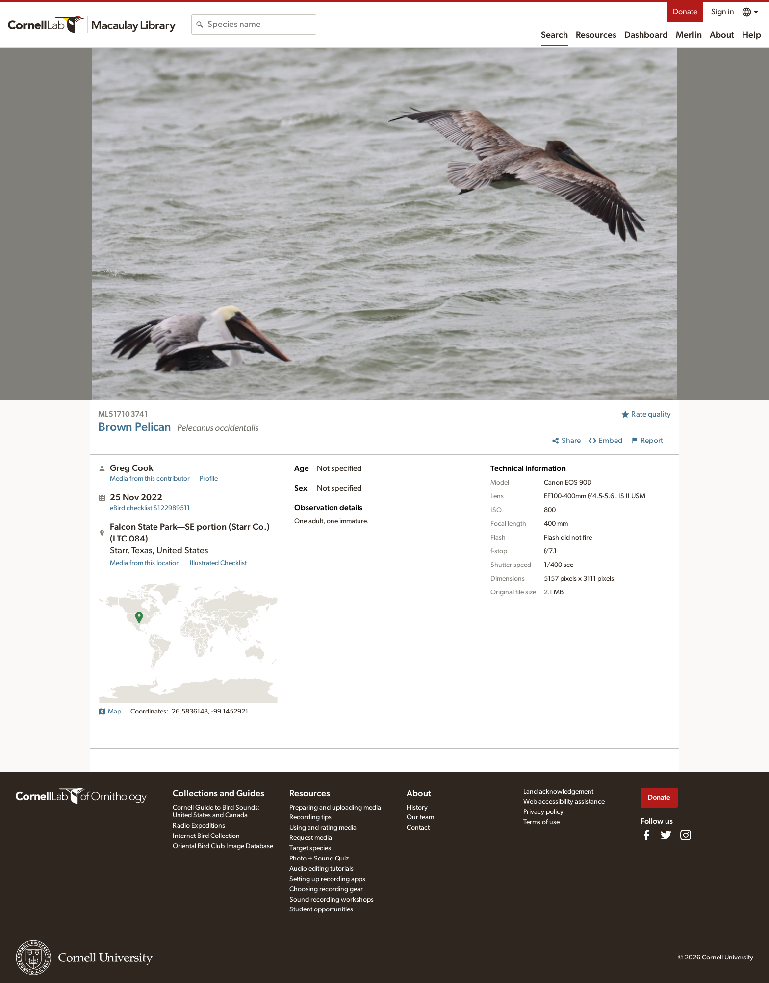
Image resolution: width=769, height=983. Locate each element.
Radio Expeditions (199, 825)
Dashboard (646, 35)
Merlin (689, 35)
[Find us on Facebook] (646, 835)
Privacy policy (543, 812)
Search (554, 35)
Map (109, 711)
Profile (209, 478)
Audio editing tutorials (321, 868)
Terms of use (541, 822)
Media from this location (145, 563)
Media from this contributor (150, 478)
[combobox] (261, 24)
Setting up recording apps (327, 879)
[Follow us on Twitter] (666, 835)
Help (751, 35)
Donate (685, 12)
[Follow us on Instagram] (686, 835)
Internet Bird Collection (206, 836)
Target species (310, 848)
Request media (310, 838)
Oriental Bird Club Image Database (223, 846)
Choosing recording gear (326, 889)
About (722, 35)
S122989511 (150, 508)
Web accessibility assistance (564, 801)
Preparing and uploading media (335, 807)
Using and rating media (323, 827)
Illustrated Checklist (218, 563)
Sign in (722, 12)
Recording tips (310, 817)
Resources (596, 35)
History (417, 807)
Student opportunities (321, 909)
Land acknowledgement (558, 791)
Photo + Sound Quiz (319, 858)
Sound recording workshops (331, 899)
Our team (420, 817)
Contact (418, 827)
